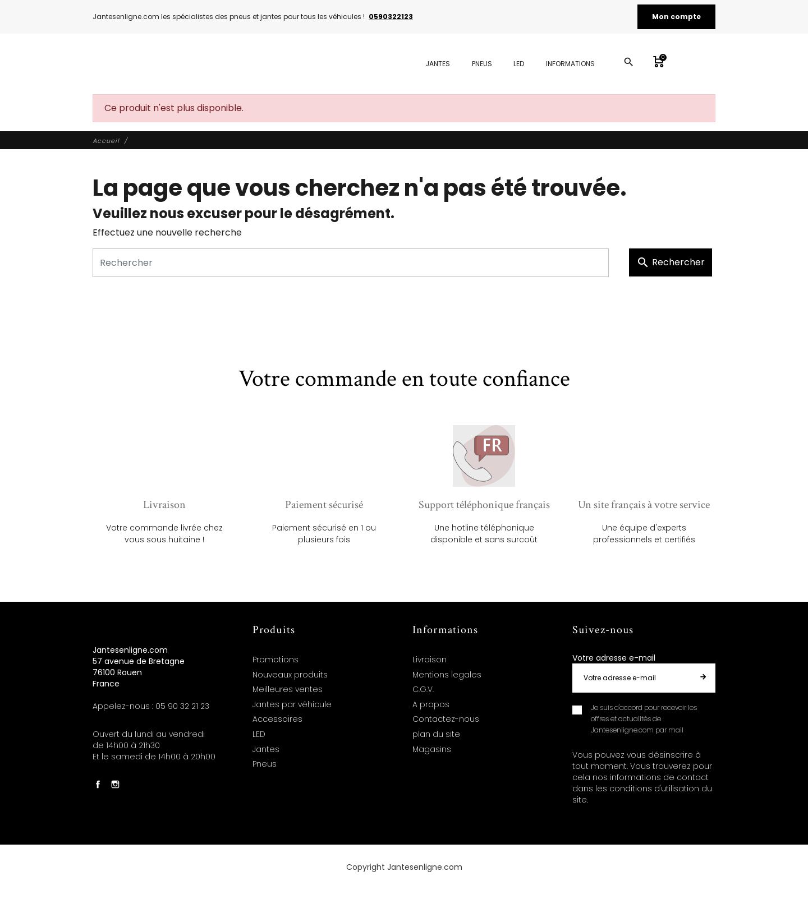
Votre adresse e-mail (613, 657)
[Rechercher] (351, 262)
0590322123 (391, 16)
